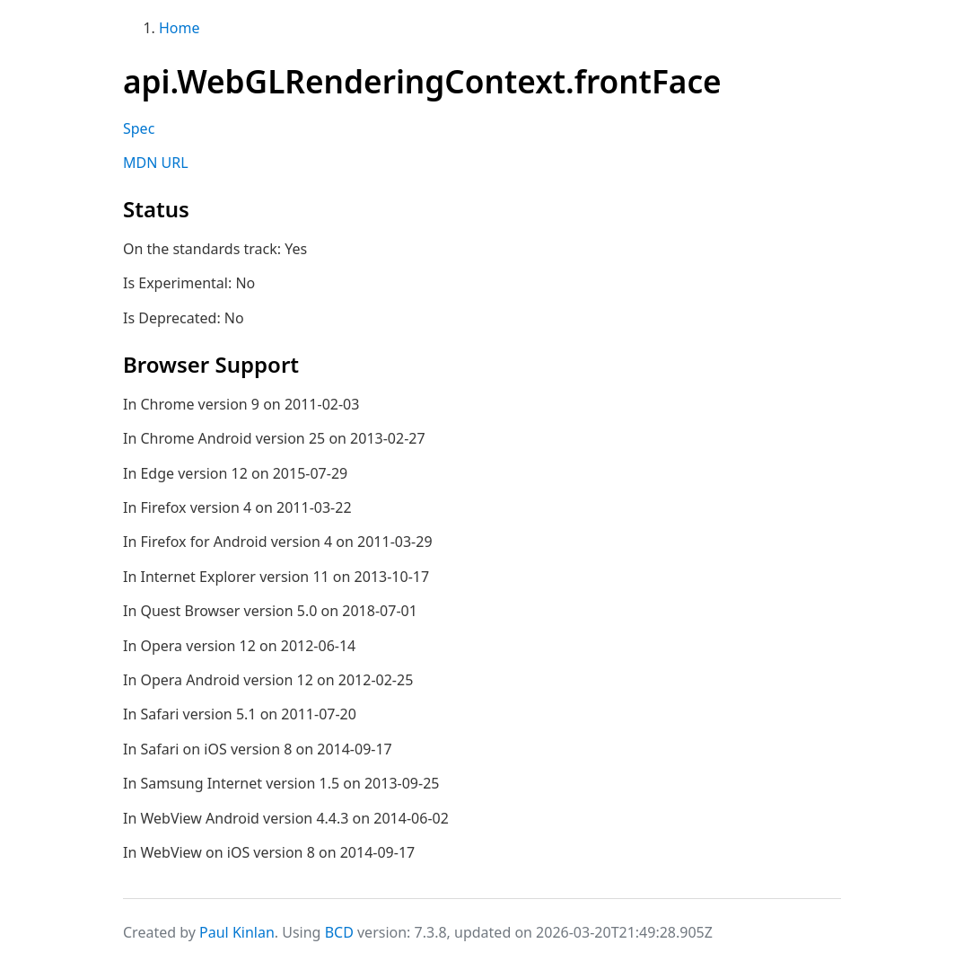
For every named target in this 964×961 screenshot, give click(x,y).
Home (179, 28)
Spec (138, 128)
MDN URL (155, 162)
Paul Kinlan (237, 932)
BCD (339, 932)
